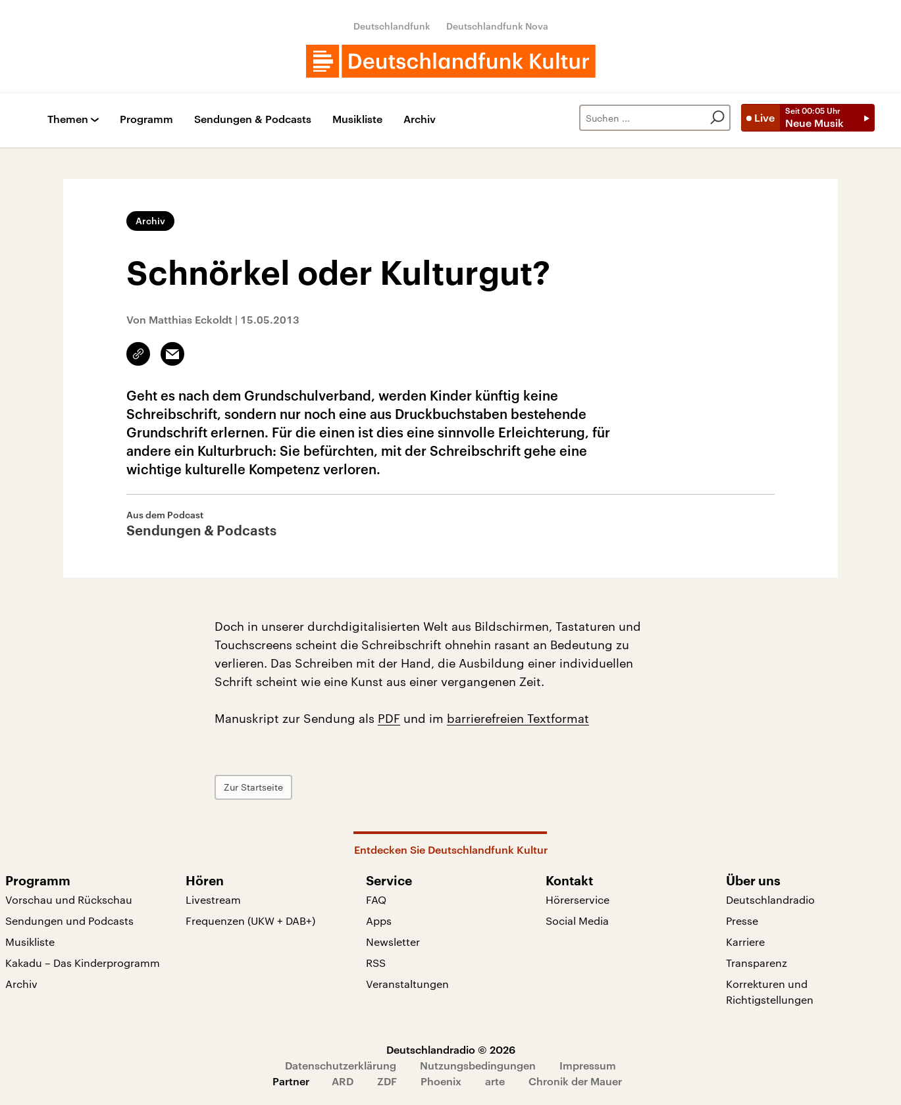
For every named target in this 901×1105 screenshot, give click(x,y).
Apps (379, 920)
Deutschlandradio (770, 899)
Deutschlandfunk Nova (497, 26)
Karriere (745, 941)
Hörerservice (577, 899)
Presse (742, 920)
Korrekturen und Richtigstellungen (769, 991)
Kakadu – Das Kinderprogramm (82, 962)
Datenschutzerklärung (340, 1065)
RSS (376, 962)
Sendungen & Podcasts (252, 119)
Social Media (577, 920)
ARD (342, 1081)
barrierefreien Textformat (518, 718)
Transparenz (756, 962)
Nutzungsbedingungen (478, 1065)
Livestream (213, 899)
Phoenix (441, 1081)
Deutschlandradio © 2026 (450, 1049)
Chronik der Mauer (575, 1081)
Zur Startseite (253, 787)
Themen (67, 119)
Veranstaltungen (407, 983)
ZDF (387, 1081)
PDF (389, 718)
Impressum (587, 1065)
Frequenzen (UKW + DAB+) (250, 920)
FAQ (376, 899)
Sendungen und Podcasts (69, 920)
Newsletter (393, 941)
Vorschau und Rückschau (68, 899)
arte (495, 1081)
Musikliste (357, 119)
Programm (146, 119)
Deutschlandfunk (391, 26)
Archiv (419, 119)
